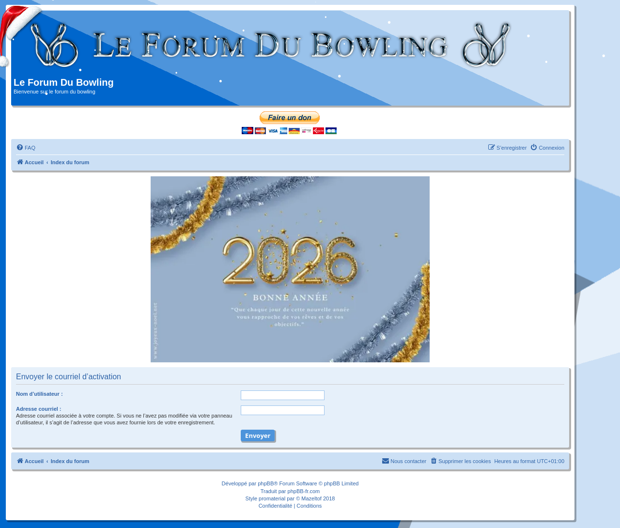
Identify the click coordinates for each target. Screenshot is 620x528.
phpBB (266, 483)
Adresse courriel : (39, 409)
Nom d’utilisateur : (39, 394)
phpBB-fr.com (304, 491)
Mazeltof (311, 498)
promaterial (272, 498)
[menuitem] (25, 148)
